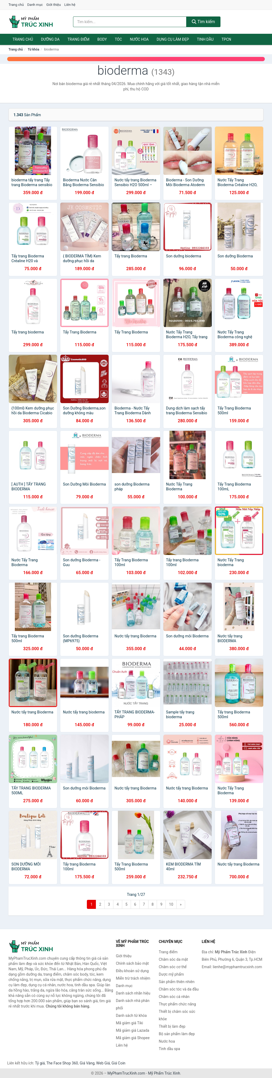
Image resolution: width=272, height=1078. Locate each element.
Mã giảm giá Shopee (133, 1038)
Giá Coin (118, 1063)
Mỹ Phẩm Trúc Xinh (164, 1073)
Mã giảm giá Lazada (132, 1030)
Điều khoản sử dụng (132, 971)
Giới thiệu (53, 5)
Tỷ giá (40, 1063)
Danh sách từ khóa (131, 1015)
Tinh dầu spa (169, 1049)
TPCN (226, 39)
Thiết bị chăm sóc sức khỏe (177, 1015)
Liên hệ (69, 5)
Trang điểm (78, 39)
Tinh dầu (205, 39)
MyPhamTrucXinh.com (126, 1073)
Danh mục (35, 5)
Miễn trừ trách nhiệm (133, 978)
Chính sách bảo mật (132, 963)
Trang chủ (16, 5)
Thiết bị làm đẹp (172, 1026)
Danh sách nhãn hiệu (133, 993)
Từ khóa (33, 49)
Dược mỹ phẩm (171, 974)
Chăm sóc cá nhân (174, 997)
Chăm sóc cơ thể (173, 967)
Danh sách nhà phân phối (133, 1004)
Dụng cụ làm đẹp (173, 39)
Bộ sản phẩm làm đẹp (177, 1034)
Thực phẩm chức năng (177, 1004)
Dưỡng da (50, 39)
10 (171, 904)
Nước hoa (139, 39)
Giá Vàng (87, 1063)
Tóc (118, 39)
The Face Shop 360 (62, 1063)
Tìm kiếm (203, 21)
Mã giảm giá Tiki (129, 1023)
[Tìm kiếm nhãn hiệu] (129, 21)
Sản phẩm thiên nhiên (176, 982)
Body (102, 39)
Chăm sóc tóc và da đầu (179, 989)
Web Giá (103, 1063)
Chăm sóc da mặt (173, 959)
